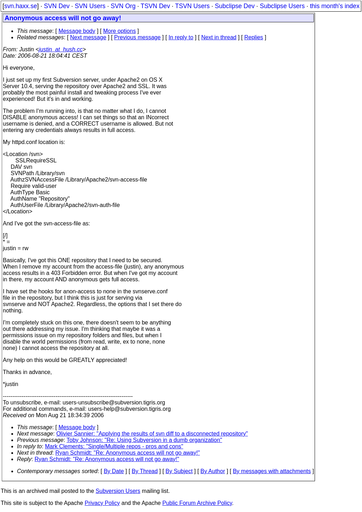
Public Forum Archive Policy (197, 503)
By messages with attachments (272, 471)
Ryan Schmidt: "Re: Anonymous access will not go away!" (128, 453)
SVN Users (90, 6)
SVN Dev (56, 6)
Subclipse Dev (235, 6)
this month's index (335, 6)
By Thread (145, 471)
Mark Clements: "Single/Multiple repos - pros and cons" (114, 446)
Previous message (137, 37)
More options (119, 31)
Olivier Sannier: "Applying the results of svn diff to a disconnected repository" (152, 434)
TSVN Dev (155, 6)
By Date (114, 471)
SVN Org (123, 6)
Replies (253, 37)
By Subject (178, 471)
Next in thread (219, 37)
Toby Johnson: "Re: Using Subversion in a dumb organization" (144, 440)
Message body (76, 31)
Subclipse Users (282, 6)
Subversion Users (118, 491)
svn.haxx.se (20, 6)
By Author (212, 471)
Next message (88, 37)
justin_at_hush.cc (61, 49)
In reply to (181, 37)
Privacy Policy (102, 503)
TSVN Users (192, 6)
